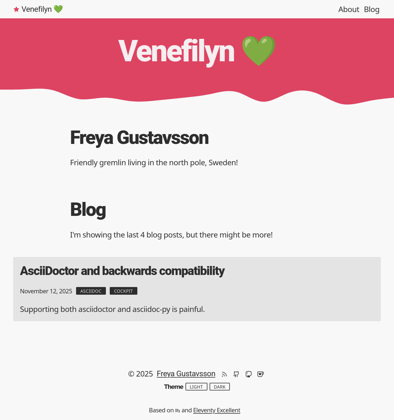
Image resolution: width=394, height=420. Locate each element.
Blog (371, 9)
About (348, 9)
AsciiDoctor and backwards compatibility (122, 271)
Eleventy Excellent (216, 410)
